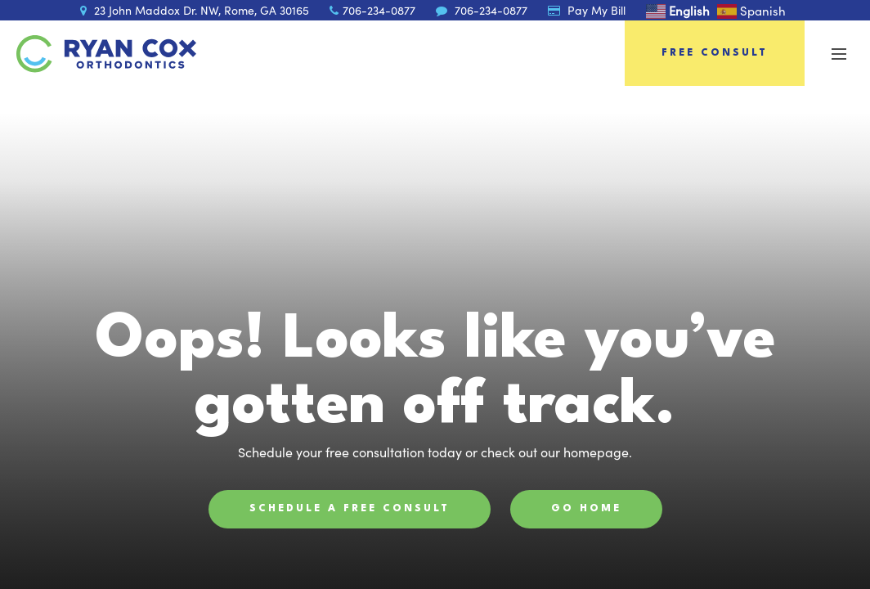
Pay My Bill (587, 10)
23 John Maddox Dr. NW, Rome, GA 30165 (194, 10)
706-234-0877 (372, 10)
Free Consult (714, 53)
